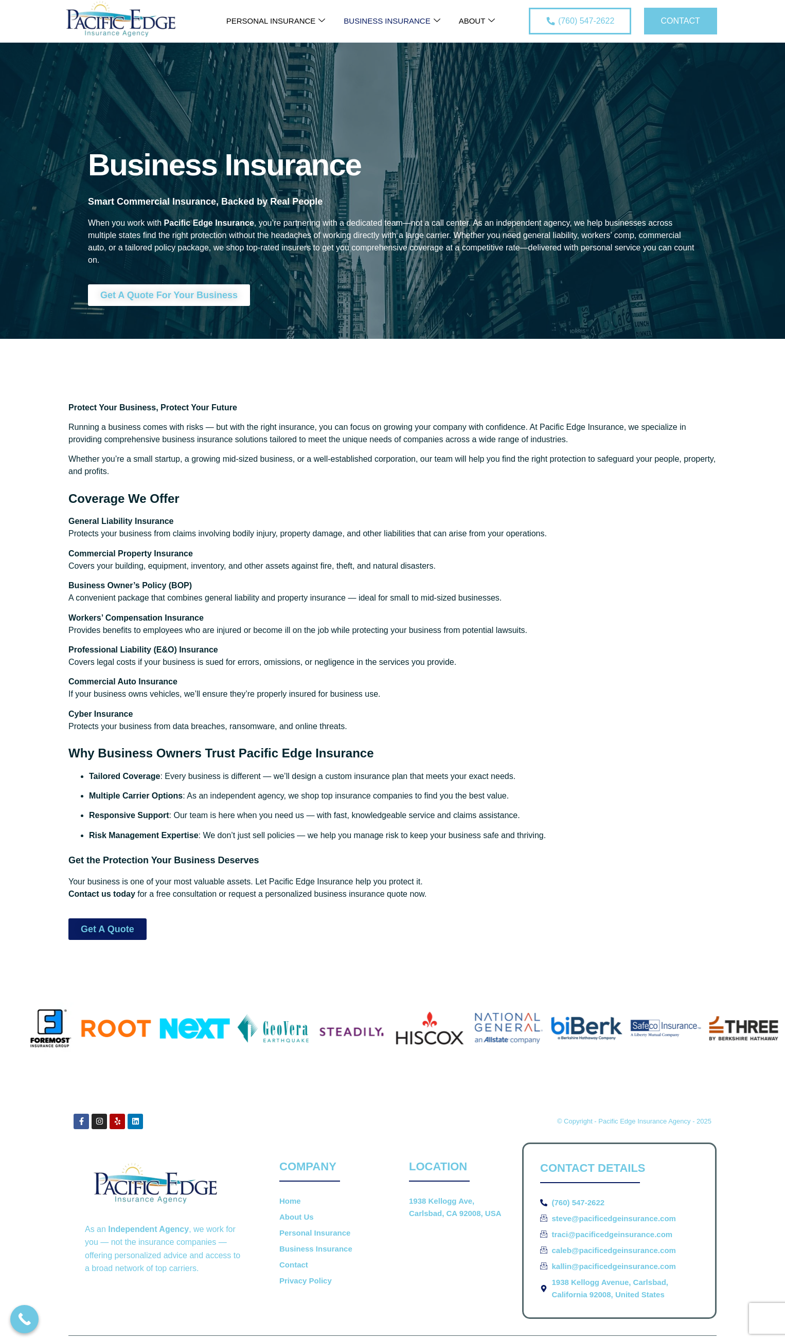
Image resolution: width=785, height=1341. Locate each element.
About (477, 21)
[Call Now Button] (24, 1319)
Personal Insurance (276, 21)
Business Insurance (392, 21)
